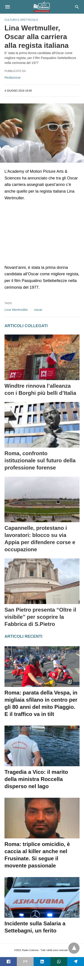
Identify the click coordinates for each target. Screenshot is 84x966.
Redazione (12, 77)
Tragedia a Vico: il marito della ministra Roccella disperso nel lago (36, 779)
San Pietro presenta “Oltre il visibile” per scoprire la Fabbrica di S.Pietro (40, 617)
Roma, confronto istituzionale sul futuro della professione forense (39, 460)
